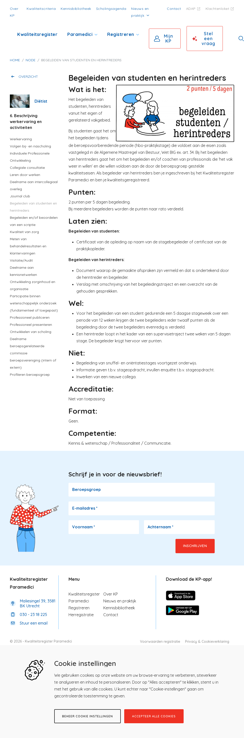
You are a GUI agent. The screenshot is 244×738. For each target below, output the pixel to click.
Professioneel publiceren (30, 317)
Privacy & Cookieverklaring (207, 641)
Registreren (120, 34)
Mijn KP (168, 38)
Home (15, 60)
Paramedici (79, 34)
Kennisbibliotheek (76, 8)
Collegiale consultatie (27, 167)
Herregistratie (81, 614)
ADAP (191, 8)
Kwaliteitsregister (37, 34)
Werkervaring (21, 139)
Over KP (110, 594)
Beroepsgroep (86, 489)
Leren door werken (25, 175)
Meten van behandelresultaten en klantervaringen (28, 246)
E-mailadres (85, 508)
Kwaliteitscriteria (41, 8)
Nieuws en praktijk (119, 600)
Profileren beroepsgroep (30, 374)
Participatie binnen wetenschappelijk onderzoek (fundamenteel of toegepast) (34, 303)
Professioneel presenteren (31, 324)
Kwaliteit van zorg (24, 232)
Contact (174, 8)
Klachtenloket (217, 8)
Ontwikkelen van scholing (30, 332)
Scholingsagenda (111, 8)
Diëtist (41, 101)
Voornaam (83, 526)
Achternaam (161, 526)
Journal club (20, 196)
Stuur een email (34, 623)
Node (30, 60)
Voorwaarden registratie (160, 641)
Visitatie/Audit (21, 260)
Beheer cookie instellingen (87, 716)
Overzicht (28, 76)
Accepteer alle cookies (154, 716)
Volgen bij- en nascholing (30, 146)
